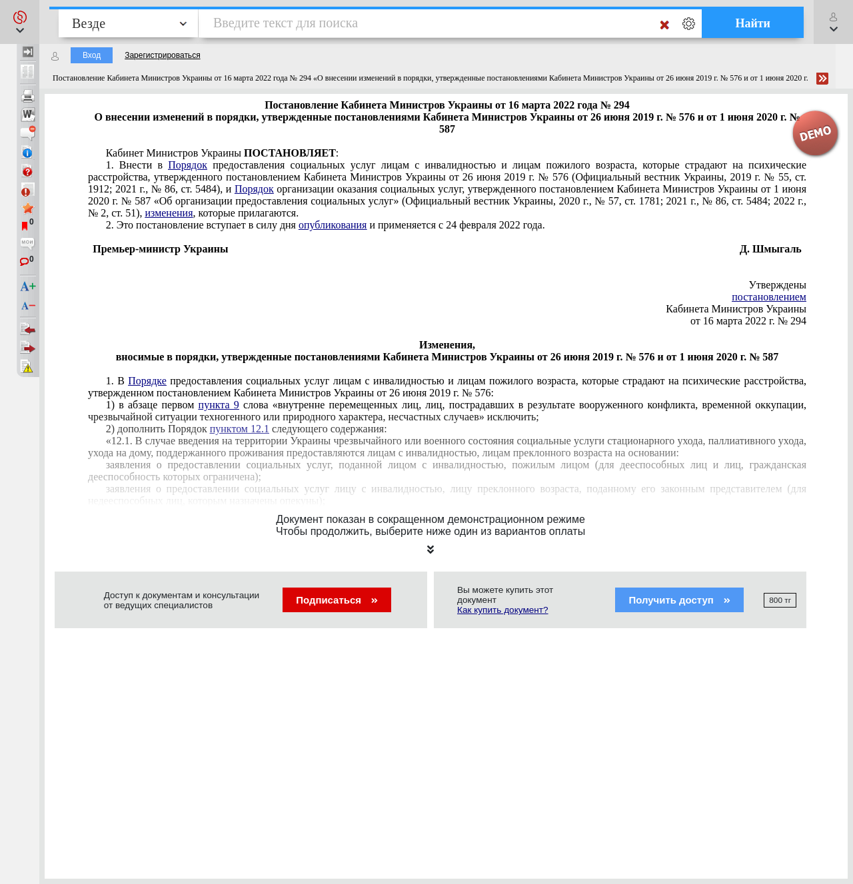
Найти (752, 23)
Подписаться (337, 600)
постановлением (769, 296)
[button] (19, 22)
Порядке (147, 380)
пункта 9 (219, 404)
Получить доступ (679, 600)
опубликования (333, 224)
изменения (169, 213)
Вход (92, 55)
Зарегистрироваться (162, 55)
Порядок (187, 165)
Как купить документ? (502, 610)
